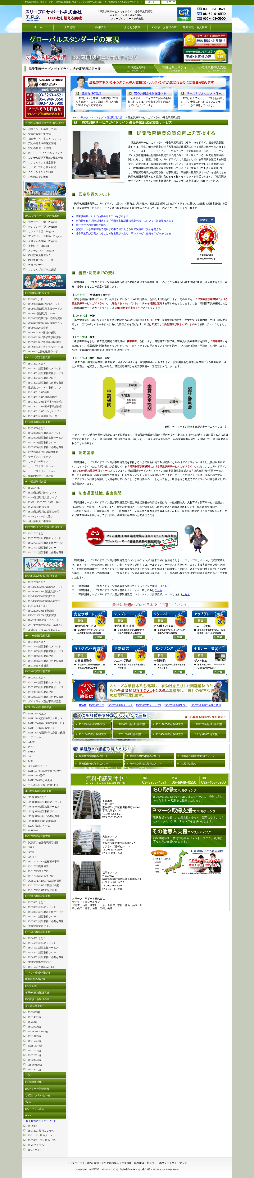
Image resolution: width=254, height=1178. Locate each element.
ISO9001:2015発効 (38, 327)
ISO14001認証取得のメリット (44, 368)
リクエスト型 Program (41, 231)
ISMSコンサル (36, 1145)
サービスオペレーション (42, 471)
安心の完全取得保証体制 (42, 143)
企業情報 (69, 27)
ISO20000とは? (36, 428)
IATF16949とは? (37, 713)
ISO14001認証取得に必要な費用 (46, 382)
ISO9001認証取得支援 (37, 293)
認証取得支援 (114, 117)
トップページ (74, 1162)
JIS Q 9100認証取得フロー (42, 811)
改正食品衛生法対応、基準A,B (45, 624)
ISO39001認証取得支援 (37, 896)
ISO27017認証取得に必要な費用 (46, 552)
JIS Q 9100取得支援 (206, 734)
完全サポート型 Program (42, 222)
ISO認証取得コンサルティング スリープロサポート (53, 14)
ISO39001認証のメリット (42, 907)
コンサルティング (136, 69)
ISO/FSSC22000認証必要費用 (44, 601)
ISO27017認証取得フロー (42, 547)
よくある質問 (132, 27)
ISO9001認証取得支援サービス (45, 308)
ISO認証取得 (92, 1162)
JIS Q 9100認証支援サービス (44, 806)
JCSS (31, 852)
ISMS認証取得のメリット (42, 492)
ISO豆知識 (31, 985)
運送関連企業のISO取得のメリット (198, 756)
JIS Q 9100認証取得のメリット (45, 802)
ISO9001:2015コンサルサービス (45, 346)
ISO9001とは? (36, 299)
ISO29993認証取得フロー (42, 692)
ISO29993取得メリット (120, 705)
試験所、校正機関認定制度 (43, 842)
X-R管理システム (38, 766)
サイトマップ (169, 2)
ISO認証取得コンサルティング (38, 2)
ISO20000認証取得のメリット (44, 432)
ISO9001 (32, 1125)
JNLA (31, 847)
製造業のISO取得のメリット (93, 756)
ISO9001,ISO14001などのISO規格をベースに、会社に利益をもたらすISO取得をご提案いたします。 (188, 798)
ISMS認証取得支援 (35, 481)
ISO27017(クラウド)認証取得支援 (43, 527)
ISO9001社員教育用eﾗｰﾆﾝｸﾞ (43, 351)
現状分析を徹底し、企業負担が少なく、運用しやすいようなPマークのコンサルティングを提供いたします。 (188, 819)
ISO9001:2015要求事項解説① (44, 337)
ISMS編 (32, 1021)
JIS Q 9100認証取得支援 (38, 790)
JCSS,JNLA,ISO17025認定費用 (45, 880)
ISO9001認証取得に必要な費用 (45, 318)
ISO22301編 (34, 1055)
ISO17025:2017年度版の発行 (43, 885)
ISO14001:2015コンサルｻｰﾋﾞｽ (44, 411)
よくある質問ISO (34, 1006)
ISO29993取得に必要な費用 (206, 705)
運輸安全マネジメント (40, 926)
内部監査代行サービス (40, 260)
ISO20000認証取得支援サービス (46, 437)
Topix (28, 1102)
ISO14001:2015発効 (38, 392)
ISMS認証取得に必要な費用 (43, 511)
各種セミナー (35, 264)
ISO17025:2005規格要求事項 (43, 861)
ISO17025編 (34, 1050)
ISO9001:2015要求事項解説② (44, 342)
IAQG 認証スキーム (39, 825)
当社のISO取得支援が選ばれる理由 (44, 122)
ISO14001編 (34, 1017)
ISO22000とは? (36, 582)
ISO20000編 (34, 1026)
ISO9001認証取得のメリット (44, 303)
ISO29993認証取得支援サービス (46, 687)
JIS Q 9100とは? (37, 797)
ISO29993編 (34, 1059)
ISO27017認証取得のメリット (44, 538)
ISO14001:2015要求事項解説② (45, 406)
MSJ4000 (33, 830)
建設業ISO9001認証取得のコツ (45, 323)
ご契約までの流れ (38, 176)
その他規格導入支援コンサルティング (124, 2)
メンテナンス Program (41, 250)
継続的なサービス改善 (40, 475)
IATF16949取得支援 (129, 734)
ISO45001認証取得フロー (42, 952)
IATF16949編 (35, 1045)
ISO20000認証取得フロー (42, 442)
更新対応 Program (38, 245)
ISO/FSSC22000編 (38, 1031)
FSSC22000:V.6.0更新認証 (42, 615)
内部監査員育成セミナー (42, 255)
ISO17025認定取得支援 (37, 836)
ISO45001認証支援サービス (43, 947)
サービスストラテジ (39, 456)
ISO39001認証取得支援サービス (46, 911)
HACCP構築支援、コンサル (43, 620)
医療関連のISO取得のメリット (94, 763)
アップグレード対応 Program (45, 236)
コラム (29, 1075)
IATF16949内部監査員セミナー (45, 770)
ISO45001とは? (36, 938)
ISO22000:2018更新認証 (41, 610)
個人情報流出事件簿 (39, 521)
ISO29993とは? (36, 677)
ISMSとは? (34, 487)
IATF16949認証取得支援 (38, 707)
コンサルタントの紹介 (40, 172)
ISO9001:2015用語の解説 (42, 332)
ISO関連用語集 (33, 1082)
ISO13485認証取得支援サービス (46, 651)
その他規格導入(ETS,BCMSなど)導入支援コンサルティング (140, 1169)
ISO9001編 (34, 1012)
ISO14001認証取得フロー (42, 377)
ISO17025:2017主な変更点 (42, 890)
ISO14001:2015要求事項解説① (45, 401)
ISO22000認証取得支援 (208, 724)
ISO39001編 (34, 1069)
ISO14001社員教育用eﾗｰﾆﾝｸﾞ (44, 416)
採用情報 (100, 27)
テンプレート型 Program (42, 226)
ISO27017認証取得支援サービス (46, 542)
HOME (82, 705)
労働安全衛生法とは (39, 962)
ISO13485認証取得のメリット (44, 646)
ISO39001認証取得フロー (42, 916)
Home (28, 1115)
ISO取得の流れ (188, 763)
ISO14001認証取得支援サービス (46, 373)
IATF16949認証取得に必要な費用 (46, 732)
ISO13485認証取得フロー (42, 656)
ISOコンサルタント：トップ (87, 117)
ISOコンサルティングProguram (42, 215)
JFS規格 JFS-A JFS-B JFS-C (44, 629)
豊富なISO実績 (91, 93)
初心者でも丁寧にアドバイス (44, 138)
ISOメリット (35, 1149)
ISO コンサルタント (40, 1135)
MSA (31, 761)
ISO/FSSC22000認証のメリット (45, 586)
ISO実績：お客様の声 (164, 27)
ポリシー (152, 2)
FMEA (31, 751)
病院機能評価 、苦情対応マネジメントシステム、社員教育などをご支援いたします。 (187, 840)
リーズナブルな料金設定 (42, 167)
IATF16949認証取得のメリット (45, 718)
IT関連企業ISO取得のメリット (145, 756)
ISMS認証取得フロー (40, 507)
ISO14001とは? (36, 363)
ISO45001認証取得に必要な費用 (46, 957)
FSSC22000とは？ (38, 605)
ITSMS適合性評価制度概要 (43, 452)
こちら (166, 586)
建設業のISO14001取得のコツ (44, 387)
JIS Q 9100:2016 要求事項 (42, 821)
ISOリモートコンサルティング (45, 153)
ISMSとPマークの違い (40, 516)
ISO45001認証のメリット (42, 943)
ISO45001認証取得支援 (37, 932)
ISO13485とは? (36, 641)
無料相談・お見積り (195, 27)
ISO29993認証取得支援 (37, 671)
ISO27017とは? (36, 533)
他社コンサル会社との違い (43, 129)
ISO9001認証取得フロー (41, 313)
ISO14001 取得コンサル (41, 1130)
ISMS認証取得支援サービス (43, 497)
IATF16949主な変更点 (40, 780)
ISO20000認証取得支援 (37, 422)
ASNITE (32, 856)
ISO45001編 (34, 1040)
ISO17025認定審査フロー (42, 876)
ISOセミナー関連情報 (37, 1088)
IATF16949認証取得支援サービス (46, 723)
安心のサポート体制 (39, 148)
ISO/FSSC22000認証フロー (43, 596)
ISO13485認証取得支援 (37, 635)
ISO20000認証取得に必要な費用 (46, 447)
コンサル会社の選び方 (37, 972)
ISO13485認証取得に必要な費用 (46, 660)
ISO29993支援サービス (148, 705)
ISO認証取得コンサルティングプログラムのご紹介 (80, 2)
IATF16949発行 (36, 775)
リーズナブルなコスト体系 (204, 93)
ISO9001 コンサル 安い (42, 1140)
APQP (31, 742)
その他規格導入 (110, 1162)
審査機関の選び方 (35, 979)
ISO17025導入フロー (39, 871)
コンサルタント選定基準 (42, 162)
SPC (30, 756)
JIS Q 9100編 (35, 1064)
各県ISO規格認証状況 (37, 992)
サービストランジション (42, 466)
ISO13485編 (34, 1036)
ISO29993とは (96, 705)
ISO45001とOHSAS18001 (42, 966)
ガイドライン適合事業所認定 (44, 701)
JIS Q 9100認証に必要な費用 (44, 816)
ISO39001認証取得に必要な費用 (46, 921)
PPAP (31, 747)
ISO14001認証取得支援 (37, 357)
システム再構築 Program (42, 241)
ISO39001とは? (36, 902)
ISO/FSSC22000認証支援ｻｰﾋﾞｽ (45, 591)
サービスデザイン (38, 461)
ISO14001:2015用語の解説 (42, 397)
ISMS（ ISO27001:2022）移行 (44, 502)
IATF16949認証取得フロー (42, 728)
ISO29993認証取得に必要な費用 (46, 696)
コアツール (34, 737)
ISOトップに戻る (34, 1108)
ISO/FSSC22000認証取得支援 (41, 575)
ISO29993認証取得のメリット (44, 682)
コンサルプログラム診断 (42, 269)
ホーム (38, 27)
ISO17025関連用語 (38, 866)
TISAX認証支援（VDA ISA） (44, 785)
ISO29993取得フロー (175, 705)
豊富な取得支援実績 (39, 134)
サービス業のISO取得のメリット (146, 763)
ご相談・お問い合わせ (37, 1095)
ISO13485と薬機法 (38, 665)
